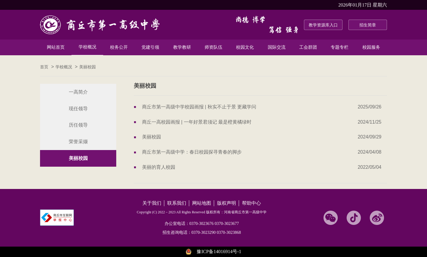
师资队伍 (213, 47)
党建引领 (150, 47)
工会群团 (308, 47)
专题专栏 (339, 47)
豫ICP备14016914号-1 (219, 251)
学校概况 (87, 47)
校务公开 (119, 47)
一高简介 (78, 91)
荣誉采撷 (78, 141)
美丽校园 (87, 67)
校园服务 (371, 47)
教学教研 (182, 47)
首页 (44, 67)
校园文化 (245, 47)
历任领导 (78, 124)
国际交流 (277, 47)
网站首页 (56, 47)
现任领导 (78, 108)
